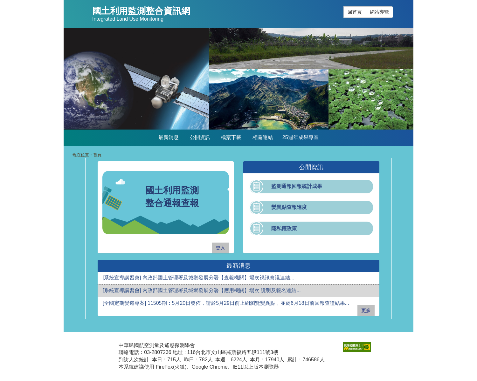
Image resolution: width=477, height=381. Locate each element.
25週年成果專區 (300, 137)
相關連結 (262, 137)
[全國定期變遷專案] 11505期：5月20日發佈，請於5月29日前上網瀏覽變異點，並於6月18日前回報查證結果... (226, 303)
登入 (220, 248)
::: (343, 6)
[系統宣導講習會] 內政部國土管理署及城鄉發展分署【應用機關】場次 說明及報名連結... (202, 290)
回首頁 (355, 12)
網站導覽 (379, 12)
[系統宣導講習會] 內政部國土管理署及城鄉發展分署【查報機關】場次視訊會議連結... (198, 277)
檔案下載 (231, 137)
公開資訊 (200, 137)
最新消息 (168, 137)
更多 (366, 310)
